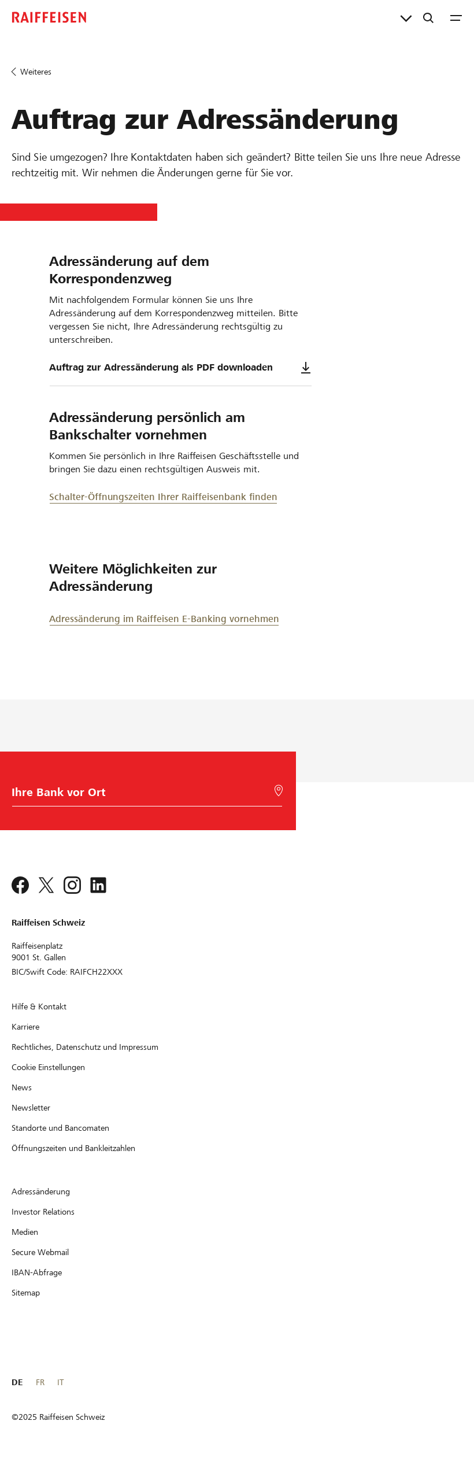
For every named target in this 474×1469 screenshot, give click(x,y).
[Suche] (428, 17)
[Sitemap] (26, 1292)
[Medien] (25, 1232)
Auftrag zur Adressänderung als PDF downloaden (180, 367)
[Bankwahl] (145, 795)
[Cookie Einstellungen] (48, 1067)
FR (40, 1382)
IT (60, 1382)
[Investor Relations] (43, 1211)
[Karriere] (25, 1026)
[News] (22, 1087)
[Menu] (456, 17)
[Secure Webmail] (40, 1252)
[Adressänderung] (41, 1191)
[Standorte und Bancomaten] (60, 1128)
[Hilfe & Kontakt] (39, 1006)
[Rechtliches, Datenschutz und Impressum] (85, 1047)
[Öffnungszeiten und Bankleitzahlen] (73, 1148)
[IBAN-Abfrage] (37, 1272)
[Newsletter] (31, 1107)
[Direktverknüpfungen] (406, 17)
